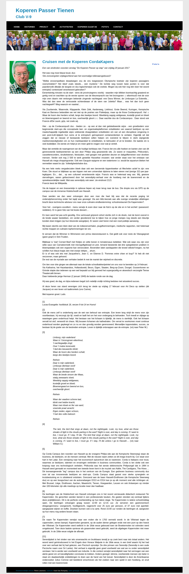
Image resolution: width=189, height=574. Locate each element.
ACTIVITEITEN (66, 27)
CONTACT (118, 27)
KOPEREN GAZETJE (87, 27)
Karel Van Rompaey (61, 571)
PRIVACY (44, 27)
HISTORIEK (29, 27)
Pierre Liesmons (40, 571)
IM (54, 27)
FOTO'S (105, 27)
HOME (17, 27)
